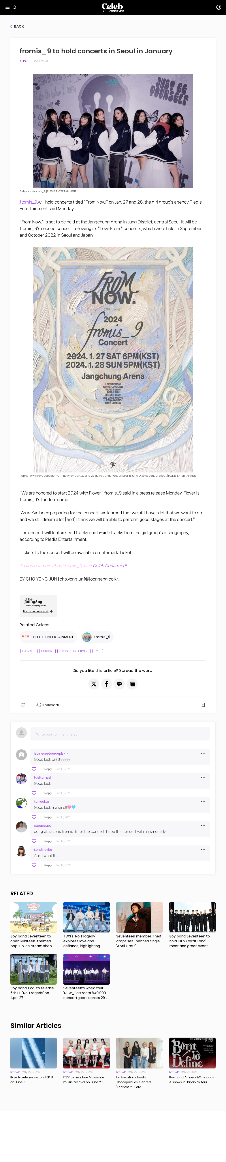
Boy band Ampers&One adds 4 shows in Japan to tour (191, 1079)
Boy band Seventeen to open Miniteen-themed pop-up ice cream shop (31, 941)
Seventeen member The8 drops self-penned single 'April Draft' (138, 941)
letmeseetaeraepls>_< (51, 753)
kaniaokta (41, 801)
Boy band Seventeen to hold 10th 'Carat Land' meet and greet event (189, 941)
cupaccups (42, 825)
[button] (93, 684)
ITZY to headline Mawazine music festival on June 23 (83, 1079)
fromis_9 (29, 202)
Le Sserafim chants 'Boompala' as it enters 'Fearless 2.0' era (133, 1082)
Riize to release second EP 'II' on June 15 (31, 1079)
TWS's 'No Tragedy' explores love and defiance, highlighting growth (81, 941)
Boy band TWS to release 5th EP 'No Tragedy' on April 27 (32, 993)
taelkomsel (42, 777)
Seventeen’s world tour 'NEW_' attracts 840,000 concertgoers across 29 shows (84, 993)
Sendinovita (43, 849)
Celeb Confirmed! (109, 566)
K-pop (24, 61)
